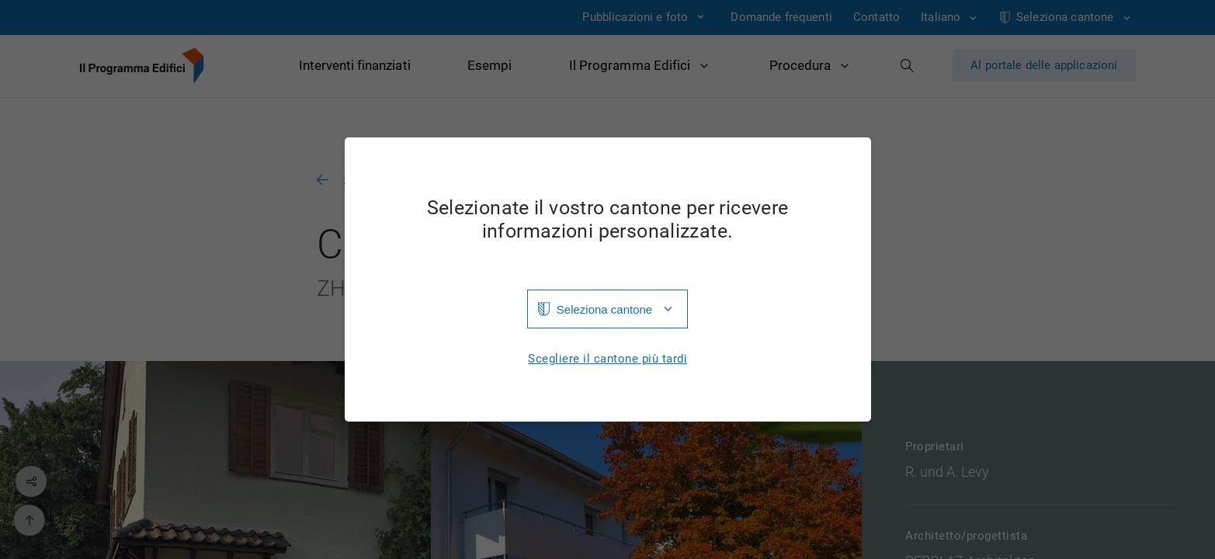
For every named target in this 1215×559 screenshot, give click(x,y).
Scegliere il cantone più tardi (607, 359)
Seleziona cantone (604, 309)
